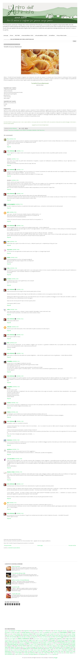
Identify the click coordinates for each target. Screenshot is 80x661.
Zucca (43, 130)
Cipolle (73, 632)
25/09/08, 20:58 (18, 458)
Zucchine (26, 654)
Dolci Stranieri (64, 635)
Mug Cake (53, 644)
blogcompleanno (34, 654)
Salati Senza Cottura (35, 650)
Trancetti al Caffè (15, 587)
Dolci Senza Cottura (53, 635)
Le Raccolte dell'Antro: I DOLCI (27, 35)
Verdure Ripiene (69, 652)
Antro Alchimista (10, 151)
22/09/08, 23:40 (14, 278)
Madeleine (22, 643)
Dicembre (18, 635)
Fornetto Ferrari (14, 640)
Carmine (9, 402)
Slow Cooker (24, 651)
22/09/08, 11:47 (19, 169)
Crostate (52, 634)
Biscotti (48, 631)
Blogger (55, 657)
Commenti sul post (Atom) (14, 547)
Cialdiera (41, 632)
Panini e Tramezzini (34, 645)
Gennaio (45, 640)
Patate (12, 647)
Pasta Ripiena (16, 130)
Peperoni (18, 647)
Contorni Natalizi (16, 634)
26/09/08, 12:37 (19, 484)
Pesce (24, 647)
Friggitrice (30, 640)
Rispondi (9, 146)
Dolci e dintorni (23, 638)
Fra (7, 139)
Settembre (34, 130)
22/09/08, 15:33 (12, 212)
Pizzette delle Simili (16, 593)
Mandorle (35, 643)
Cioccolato (63, 632)
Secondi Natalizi (56, 650)
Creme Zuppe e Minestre (41, 634)
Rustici (20, 650)
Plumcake (39, 647)
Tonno (61, 651)
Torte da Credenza (29, 653)
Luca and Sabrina (11, 458)
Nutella (73, 644)
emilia (8, 309)
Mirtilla (8, 257)
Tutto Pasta (39, 130)
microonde (49, 654)
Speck (31, 651)
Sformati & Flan (17, 651)
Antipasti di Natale (16, 631)
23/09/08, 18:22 (19, 318)
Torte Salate (18, 653)
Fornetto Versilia (22, 640)
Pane (16, 645)
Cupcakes (12, 635)
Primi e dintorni (23, 130)
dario (8, 342)
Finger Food (68, 638)
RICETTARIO (17, 35)
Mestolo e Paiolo (11, 472)
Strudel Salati (45, 651)
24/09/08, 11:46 (19, 353)
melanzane (42, 654)
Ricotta (6, 650)
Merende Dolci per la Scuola (67, 643)
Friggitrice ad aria (38, 640)
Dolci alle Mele (22, 636)
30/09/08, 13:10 (12, 502)
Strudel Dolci (37, 651)
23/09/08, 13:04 (13, 309)
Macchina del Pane (12, 643)
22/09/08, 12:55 (14, 180)
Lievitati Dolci (51, 641)
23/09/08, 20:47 (13, 342)
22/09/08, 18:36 (15, 249)
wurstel (54, 654)
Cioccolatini (54, 632)
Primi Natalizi (29, 130)
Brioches (64, 630)
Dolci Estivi (26, 635)
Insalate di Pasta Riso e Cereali (35, 641)
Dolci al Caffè (72, 635)
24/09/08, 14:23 (14, 402)
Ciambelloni (46, 632)
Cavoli (35, 632)
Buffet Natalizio (26, 632)
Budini (18, 632)
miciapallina (9, 361)
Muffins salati (46, 644)
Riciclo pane (69, 648)
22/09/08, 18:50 (13, 257)
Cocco (8, 634)
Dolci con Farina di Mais (45, 636)
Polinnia (9, 412)
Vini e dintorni (8, 654)
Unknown (9, 326)
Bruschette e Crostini (9, 632)
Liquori (69, 641)
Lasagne (45, 641)
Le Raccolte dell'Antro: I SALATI (41, 35)
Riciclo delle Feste (60, 648)
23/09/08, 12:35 (19, 289)
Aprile (34, 631)
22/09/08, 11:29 (14, 159)
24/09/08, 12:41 (16, 361)
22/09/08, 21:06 (13, 268)
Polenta (45, 647)
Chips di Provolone (16, 566)
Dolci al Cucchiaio (11, 637)
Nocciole (59, 644)
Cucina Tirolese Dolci (61, 634)
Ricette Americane (38, 648)
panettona (9, 449)
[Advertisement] (37, 553)
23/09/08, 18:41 (15, 326)
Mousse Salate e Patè (31, 644)
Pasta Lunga (52, 645)
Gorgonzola (67, 640)
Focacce (7, 640)
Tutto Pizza (56, 652)
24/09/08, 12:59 (19, 376)
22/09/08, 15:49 (19, 225)
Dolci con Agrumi (32, 637)
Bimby (41, 631)
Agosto (6, 630)
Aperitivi (26, 631)
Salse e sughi (46, 650)
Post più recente (7, 545)
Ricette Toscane (49, 648)
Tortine (39, 652)
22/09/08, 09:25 (12, 139)
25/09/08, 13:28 (19, 421)
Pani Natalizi (23, 645)
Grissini (15, 641)
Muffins (39, 644)
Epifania (52, 638)
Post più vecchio (72, 545)
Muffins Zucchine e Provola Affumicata (20, 580)
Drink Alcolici (36, 638)
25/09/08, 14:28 (15, 440)
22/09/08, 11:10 (19, 151)
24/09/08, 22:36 (14, 412)
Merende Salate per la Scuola (16, 644)
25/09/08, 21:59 (18, 472)
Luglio (73, 641)
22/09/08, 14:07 (19, 193)
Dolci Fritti (34, 635)
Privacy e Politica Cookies (61, 35)
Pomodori (57, 647)
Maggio (28, 643)
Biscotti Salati (57, 630)
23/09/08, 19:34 (19, 334)
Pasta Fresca (10, 130)
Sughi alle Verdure (54, 651)
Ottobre (9, 645)
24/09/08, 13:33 (16, 386)
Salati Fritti (27, 650)
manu (8, 268)
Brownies (71, 630)
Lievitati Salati (60, 641)
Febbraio (59, 638)
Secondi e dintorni (67, 650)
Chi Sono (11, 35)
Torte (67, 651)
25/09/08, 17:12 (15, 449)
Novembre (66, 644)
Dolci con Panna (71, 637)
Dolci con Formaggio (58, 637)
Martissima (9, 440)
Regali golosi (26, 648)
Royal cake (9, 249)
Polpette (50, 647)
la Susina (9, 278)
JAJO (8, 212)
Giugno (53, 640)
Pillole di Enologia (31, 647)
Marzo (55, 643)
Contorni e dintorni (28, 634)
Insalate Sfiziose (23, 641)
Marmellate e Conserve (46, 643)
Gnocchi (60, 640)
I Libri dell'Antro (52, 35)
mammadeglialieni (11, 204)
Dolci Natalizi (42, 635)
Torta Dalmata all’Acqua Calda (18, 573)
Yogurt (16, 654)
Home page (6, 35)
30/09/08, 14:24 (19, 513)
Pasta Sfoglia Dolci (61, 645)
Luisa (8, 241)
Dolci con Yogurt (11, 638)
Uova (62, 652)
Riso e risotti (14, 650)
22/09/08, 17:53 (13, 241)
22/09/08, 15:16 (19, 204)
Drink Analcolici (44, 638)
